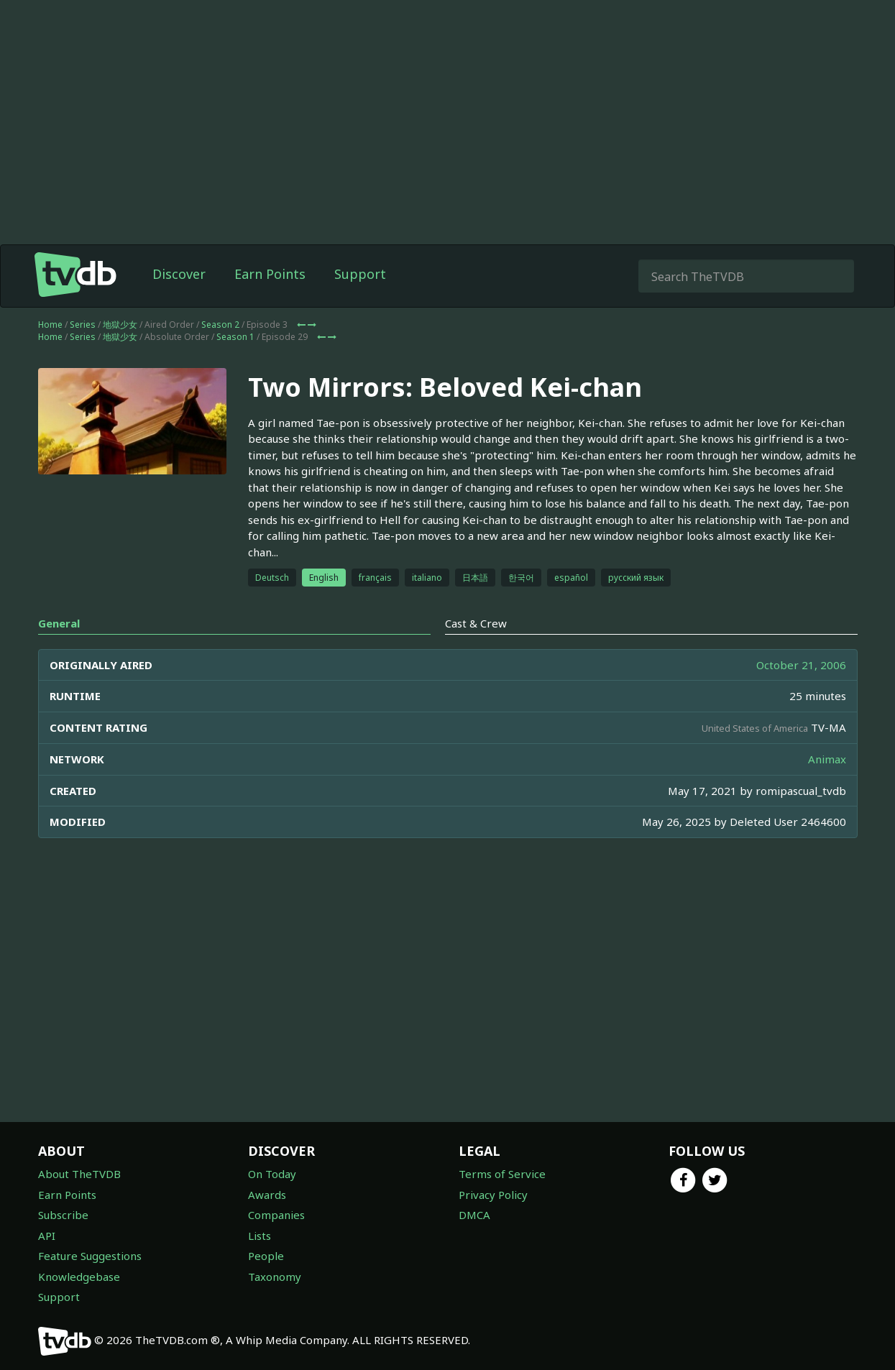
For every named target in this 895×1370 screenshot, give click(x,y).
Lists (259, 1235)
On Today (272, 1174)
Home (50, 324)
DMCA (474, 1215)
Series (83, 324)
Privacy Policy (493, 1194)
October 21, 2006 (801, 665)
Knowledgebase (79, 1276)
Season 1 (235, 337)
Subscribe (63, 1215)
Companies (276, 1215)
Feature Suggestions (90, 1256)
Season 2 (220, 324)
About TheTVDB (79, 1174)
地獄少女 (120, 324)
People (266, 1256)
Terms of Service (502, 1174)
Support (360, 273)
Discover (179, 273)
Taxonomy (274, 1276)
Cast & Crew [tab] (476, 623)
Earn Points (270, 273)
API (46, 1235)
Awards (267, 1194)
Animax (827, 759)
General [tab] (59, 623)
